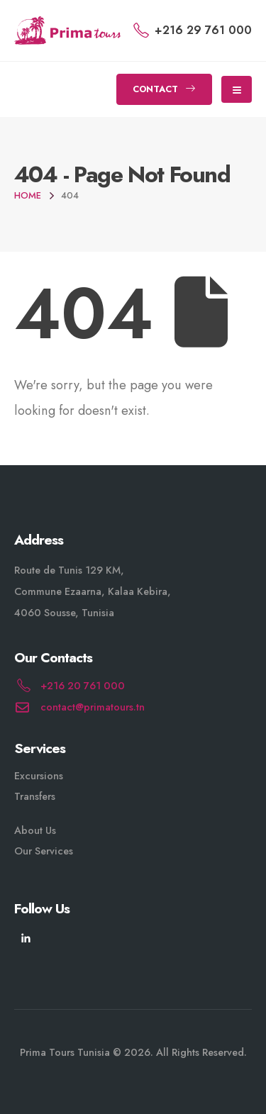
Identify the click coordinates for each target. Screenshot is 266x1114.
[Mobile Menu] (236, 89)
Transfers (34, 796)
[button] (164, 89)
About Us (35, 830)
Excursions (38, 776)
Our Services (43, 851)
